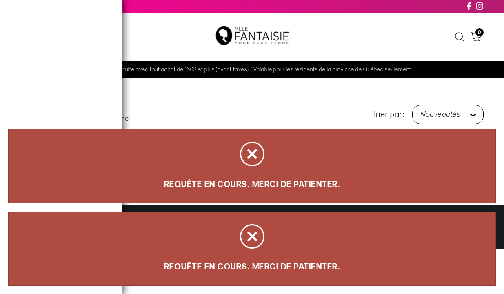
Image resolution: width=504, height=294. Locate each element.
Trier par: (388, 115)
